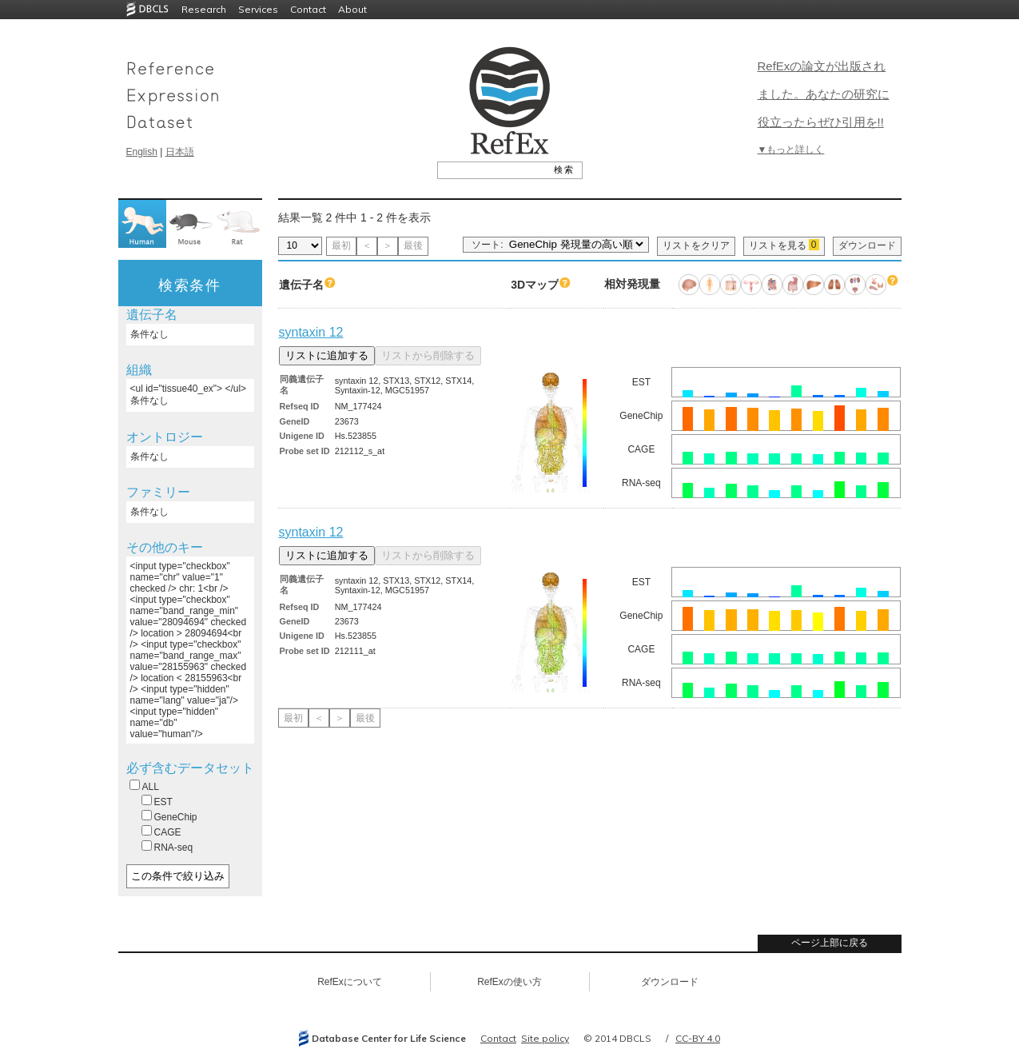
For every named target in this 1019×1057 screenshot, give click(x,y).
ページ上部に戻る (829, 942)
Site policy (545, 1038)
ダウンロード (867, 245)
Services (258, 9)
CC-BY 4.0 (697, 1038)
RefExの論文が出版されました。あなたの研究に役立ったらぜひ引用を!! (824, 94)
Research (203, 9)
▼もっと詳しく (791, 149)
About (352, 9)
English (141, 152)
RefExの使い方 (509, 981)
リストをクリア (696, 245)
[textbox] (492, 169)
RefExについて (349, 981)
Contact (308, 9)
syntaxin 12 (311, 332)
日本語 (179, 152)
